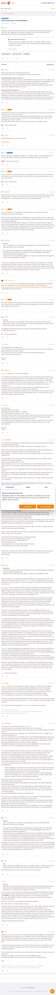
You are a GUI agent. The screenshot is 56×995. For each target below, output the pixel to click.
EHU (5, 152)
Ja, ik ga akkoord (45, 506)
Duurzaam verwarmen (8, 13)
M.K (5, 881)
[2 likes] (10, 161)
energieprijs (27, 54)
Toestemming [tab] (10, 487)
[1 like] (9, 125)
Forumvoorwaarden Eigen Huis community (21, 991)
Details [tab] (28, 487)
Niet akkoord (27, 506)
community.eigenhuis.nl (48, 3)
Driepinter (7, 192)
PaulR (5, 27)
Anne (5, 931)
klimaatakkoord (6, 54)
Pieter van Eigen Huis (9, 280)
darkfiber (6, 683)
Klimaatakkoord (5, 142)
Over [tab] (46, 487)
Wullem (6, 344)
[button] (52, 991)
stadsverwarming (16, 54)
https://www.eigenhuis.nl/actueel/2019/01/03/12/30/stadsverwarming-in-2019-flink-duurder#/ (27, 287)
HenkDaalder (7, 440)
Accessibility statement (40, 991)
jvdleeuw (6, 69)
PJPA (5, 818)
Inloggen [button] (52, 8)
